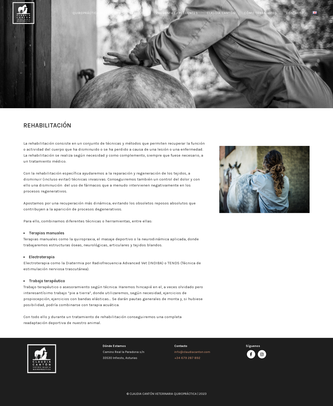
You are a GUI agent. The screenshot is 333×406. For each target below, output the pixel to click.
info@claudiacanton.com (192, 352)
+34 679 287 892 (187, 358)
